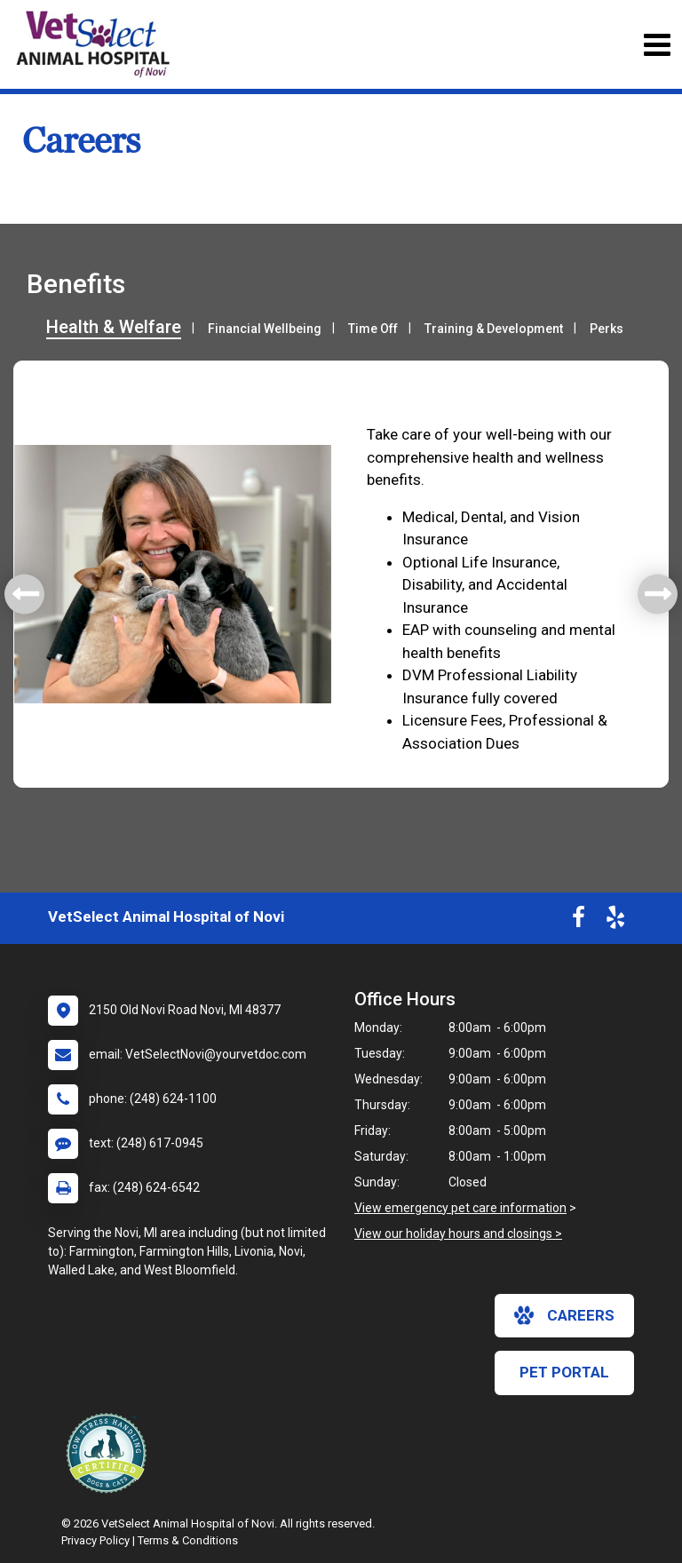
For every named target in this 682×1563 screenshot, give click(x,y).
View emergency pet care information (460, 1208)
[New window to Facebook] (578, 921)
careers (564, 1315)
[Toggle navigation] (656, 44)
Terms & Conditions (188, 1540)
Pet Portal (564, 1372)
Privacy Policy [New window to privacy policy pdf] (95, 1540)
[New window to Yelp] (615, 921)
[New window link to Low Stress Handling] (110, 1452)
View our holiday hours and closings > (458, 1233)
